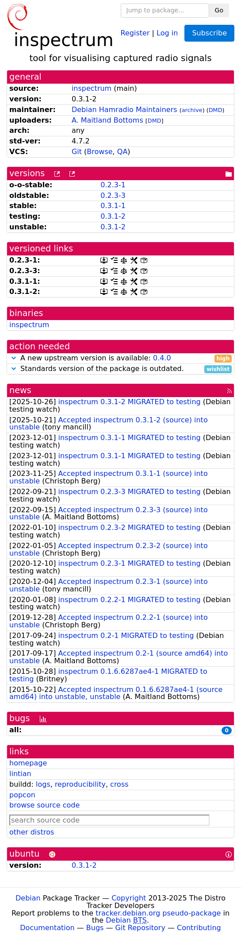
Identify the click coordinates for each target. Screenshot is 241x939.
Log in (167, 32)
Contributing (199, 928)
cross (119, 784)
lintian (20, 773)
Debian (28, 898)
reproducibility (80, 784)
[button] (13, 358)
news (20, 390)
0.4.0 (162, 358)
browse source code (44, 805)
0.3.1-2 (113, 216)
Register (135, 32)
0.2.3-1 (113, 185)
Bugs (95, 928)
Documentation (47, 928)
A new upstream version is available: (120, 358)
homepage (28, 763)
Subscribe (209, 33)
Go (219, 10)
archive (192, 110)
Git (77, 151)
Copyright (128, 898)
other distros (31, 832)
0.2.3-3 (113, 195)
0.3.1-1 (113, 205)
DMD (215, 110)
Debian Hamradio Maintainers (124, 109)
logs (43, 784)
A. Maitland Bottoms (107, 120)
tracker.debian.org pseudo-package (158, 913)
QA (122, 151)
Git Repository (140, 928)
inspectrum (91, 88)
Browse (99, 151)
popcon (22, 795)
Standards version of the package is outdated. (120, 369)
